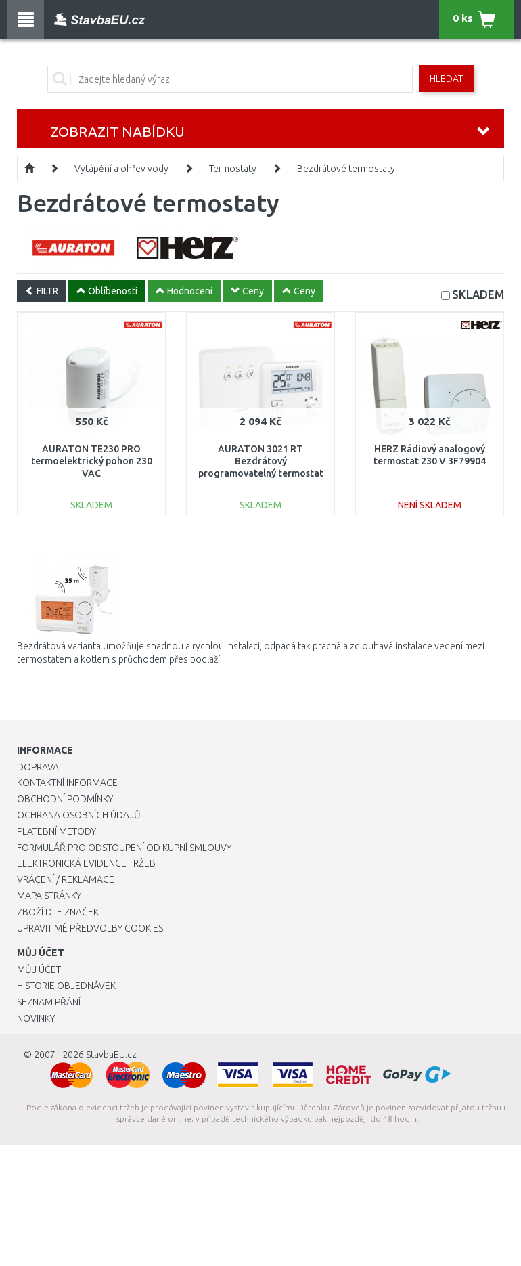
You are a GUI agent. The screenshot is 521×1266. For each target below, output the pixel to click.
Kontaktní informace (67, 782)
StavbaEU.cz (111, 1054)
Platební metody (56, 831)
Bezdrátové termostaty (346, 168)
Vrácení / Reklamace (65, 879)
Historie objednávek (66, 985)
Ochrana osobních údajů (79, 815)
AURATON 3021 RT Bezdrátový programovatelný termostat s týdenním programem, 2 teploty (260, 473)
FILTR (41, 291)
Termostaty (232, 168)
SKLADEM (478, 294)
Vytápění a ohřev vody (121, 168)
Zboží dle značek (58, 912)
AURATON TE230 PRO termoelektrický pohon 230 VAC (91, 461)
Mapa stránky (49, 895)
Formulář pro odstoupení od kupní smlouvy (124, 847)
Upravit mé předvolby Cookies (90, 928)
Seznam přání (49, 1002)
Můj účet (39, 969)
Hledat (446, 78)
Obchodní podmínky (65, 798)
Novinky (36, 1018)
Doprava (38, 767)
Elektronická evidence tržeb (86, 863)
